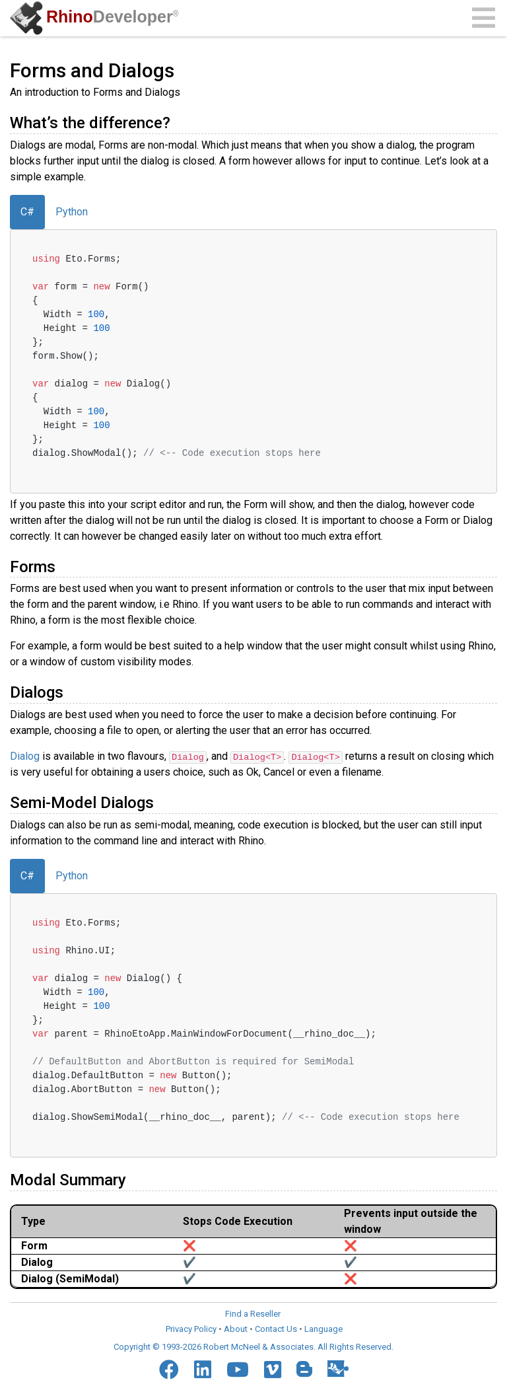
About (236, 1329)
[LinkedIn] (202, 1369)
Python (71, 211)
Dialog (25, 756)
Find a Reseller (253, 1313)
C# (27, 211)
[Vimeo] (272, 1369)
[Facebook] (169, 1369)
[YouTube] (237, 1369)
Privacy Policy (191, 1329)
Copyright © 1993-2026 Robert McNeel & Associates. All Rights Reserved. (253, 1346)
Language (323, 1329)
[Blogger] (304, 1368)
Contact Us (276, 1329)
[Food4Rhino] (338, 1368)
